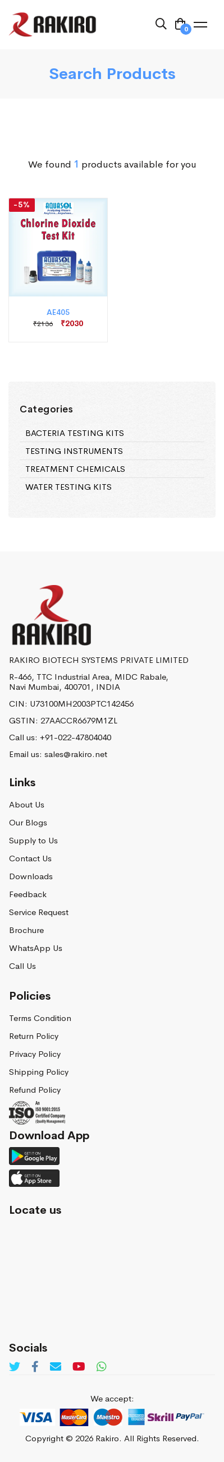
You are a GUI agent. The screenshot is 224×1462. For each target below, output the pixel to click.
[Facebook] (35, 1367)
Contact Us (30, 858)
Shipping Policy (38, 1071)
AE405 (58, 312)
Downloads (31, 876)
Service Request (38, 912)
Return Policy (33, 1036)
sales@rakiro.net (75, 754)
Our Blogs (28, 822)
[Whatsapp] (102, 1367)
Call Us (22, 965)
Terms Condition (40, 1018)
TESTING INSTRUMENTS (74, 451)
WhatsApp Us (35, 948)
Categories (46, 410)
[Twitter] (14, 1367)
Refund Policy (35, 1089)
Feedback (28, 894)
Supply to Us (33, 840)
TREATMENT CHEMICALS (75, 469)
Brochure (26, 930)
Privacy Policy (35, 1053)
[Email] (55, 1367)
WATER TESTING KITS (68, 487)
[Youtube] (78, 1367)
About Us (26, 804)
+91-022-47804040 (75, 737)
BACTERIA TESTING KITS (74, 433)
